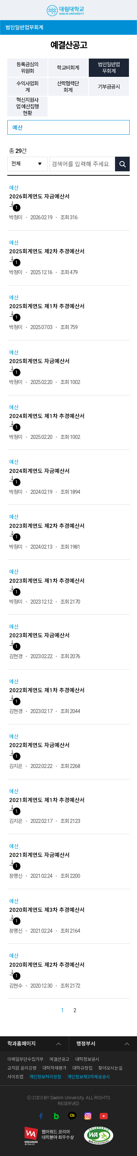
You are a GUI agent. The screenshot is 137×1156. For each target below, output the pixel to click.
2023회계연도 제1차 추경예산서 (47, 581)
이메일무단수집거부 (25, 1059)
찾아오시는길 (110, 1068)
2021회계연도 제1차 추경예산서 (47, 800)
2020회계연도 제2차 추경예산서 (47, 965)
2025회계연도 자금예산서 (39, 361)
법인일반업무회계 (24, 25)
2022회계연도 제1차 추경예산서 (47, 690)
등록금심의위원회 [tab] (27, 67)
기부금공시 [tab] (109, 87)
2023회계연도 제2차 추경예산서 (47, 526)
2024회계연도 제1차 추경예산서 (47, 416)
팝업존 (125, 9)
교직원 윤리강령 (22, 1068)
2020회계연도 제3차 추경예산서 (47, 910)
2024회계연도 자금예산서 (39, 471)
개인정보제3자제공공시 (88, 1076)
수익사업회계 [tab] (27, 87)
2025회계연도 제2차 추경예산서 (47, 251)
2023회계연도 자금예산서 (39, 635)
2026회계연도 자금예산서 (39, 196)
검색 (113, 9)
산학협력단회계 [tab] (68, 87)
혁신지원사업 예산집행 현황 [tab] (27, 106)
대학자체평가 (54, 1068)
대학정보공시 (87, 1059)
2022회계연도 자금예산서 (39, 745)
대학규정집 (82, 1068)
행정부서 (85, 1044)
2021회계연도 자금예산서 (39, 855)
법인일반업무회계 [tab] (109, 67)
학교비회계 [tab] (68, 68)
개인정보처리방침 (45, 1076)
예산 (17, 127)
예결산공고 (59, 1059)
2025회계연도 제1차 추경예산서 (47, 306)
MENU (9, 10)
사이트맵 (15, 1076)
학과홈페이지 (21, 1044)
